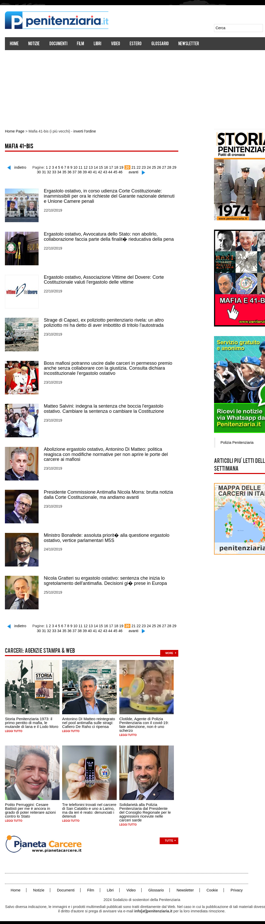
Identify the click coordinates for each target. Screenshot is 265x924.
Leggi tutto (14, 729)
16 (103, 167)
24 (146, 167)
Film (80, 44)
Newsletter (189, 44)
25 (151, 167)
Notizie (34, 44)
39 (82, 172)
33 (52, 172)
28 (166, 167)
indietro (19, 167)
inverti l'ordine (84, 131)
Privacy (235, 888)
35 (62, 172)
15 (99, 167)
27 (161, 167)
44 (108, 172)
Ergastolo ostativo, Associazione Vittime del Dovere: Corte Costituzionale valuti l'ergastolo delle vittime (104, 279)
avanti (130, 172)
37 (72, 172)
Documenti (58, 44)
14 (93, 167)
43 (103, 172)
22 (136, 167)
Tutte (169, 838)
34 (57, 172)
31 (42, 172)
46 (118, 172)
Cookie (211, 888)
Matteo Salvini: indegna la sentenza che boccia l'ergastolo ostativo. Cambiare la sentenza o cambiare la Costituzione (104, 407)
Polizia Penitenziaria (237, 442)
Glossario (160, 44)
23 (141, 167)
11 (78, 167)
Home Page (14, 131)
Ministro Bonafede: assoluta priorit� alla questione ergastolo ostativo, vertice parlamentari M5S (107, 536)
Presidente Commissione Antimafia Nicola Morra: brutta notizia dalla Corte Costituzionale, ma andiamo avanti (108, 493)
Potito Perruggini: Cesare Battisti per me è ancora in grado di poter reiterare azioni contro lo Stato (30, 808)
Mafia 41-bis (19, 146)
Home (14, 44)
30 (176, 167)
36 (67, 172)
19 (119, 167)
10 (73, 167)
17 (109, 167)
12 (83, 167)
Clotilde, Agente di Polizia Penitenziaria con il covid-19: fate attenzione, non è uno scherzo (144, 723)
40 (87, 172)
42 (97, 172)
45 (113, 172)
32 (47, 172)
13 (88, 167)
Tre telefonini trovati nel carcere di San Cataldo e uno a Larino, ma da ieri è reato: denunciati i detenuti (89, 808)
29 (171, 167)
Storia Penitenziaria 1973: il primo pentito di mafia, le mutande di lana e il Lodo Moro (31, 721)
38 (77, 172)
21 (131, 167)
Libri (97, 44)
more (169, 650)
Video (115, 44)
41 (93, 172)
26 (156, 167)
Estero (136, 44)
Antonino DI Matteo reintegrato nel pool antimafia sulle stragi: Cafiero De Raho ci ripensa (88, 721)
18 (114, 167)
